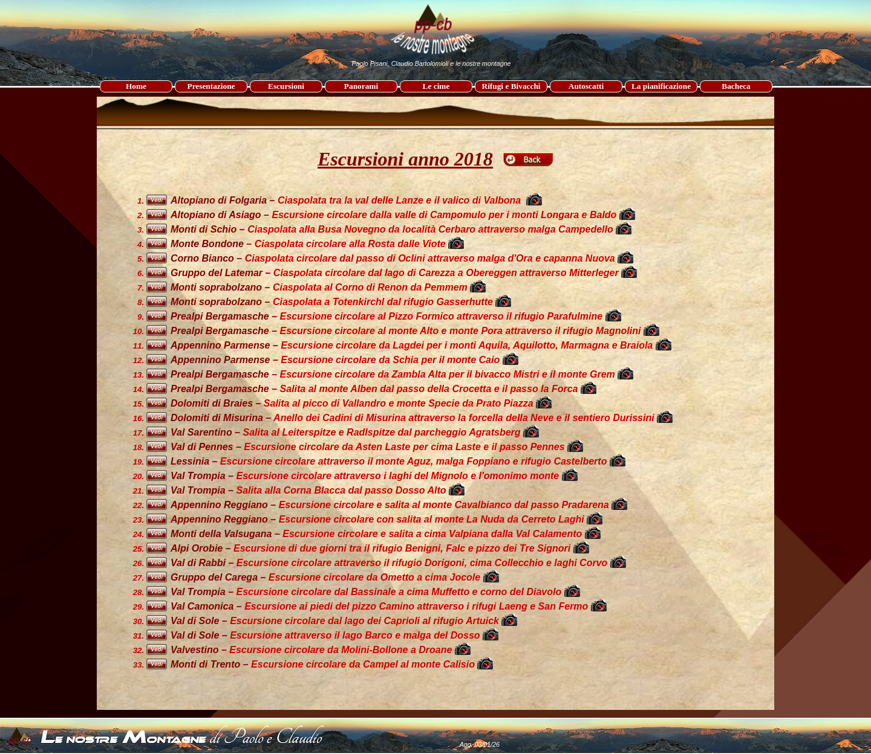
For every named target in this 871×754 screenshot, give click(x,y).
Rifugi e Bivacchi (511, 86)
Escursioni (286, 86)
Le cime (436, 86)
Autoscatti (586, 86)
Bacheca (736, 86)
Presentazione (211, 86)
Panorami (361, 86)
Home (136, 86)
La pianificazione (661, 86)
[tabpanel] (435, 139)
